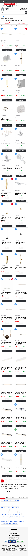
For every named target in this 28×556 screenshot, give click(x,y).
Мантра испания (13, 512)
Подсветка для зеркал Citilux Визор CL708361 (20, 418)
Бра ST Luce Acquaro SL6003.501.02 (6, 293)
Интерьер (12, 497)
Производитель (20, 497)
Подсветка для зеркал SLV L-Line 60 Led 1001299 (20, 368)
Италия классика (5, 509)
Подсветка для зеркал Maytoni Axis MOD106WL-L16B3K (21, 68)
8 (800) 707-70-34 (23, 9)
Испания (3, 507)
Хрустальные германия (15, 509)
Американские (4, 500)
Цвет (7, 497)
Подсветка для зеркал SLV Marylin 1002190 (6, 418)
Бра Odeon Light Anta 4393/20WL (20, 243)
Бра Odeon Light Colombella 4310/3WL (20, 142)
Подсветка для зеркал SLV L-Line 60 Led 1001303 (6, 368)
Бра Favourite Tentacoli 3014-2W (6, 343)
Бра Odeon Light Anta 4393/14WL (6, 243)
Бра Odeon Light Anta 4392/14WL (6, 218)
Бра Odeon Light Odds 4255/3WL (20, 168)
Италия (8, 507)
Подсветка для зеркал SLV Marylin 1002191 (6, 443)
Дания (23, 502)
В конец (24, 481)
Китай (24, 509)
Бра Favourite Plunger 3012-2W (20, 268)
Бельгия (17, 500)
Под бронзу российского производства (11, 518)
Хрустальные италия (19, 521)
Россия (22, 516)
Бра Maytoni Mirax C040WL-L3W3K (19, 92)
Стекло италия (4, 521)
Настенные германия (6, 514)
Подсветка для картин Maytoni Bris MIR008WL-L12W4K (21, 193)
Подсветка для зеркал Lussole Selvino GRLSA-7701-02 (20, 469)
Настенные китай (5, 516)
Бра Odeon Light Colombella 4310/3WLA (6, 168)
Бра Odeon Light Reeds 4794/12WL (6, 92)
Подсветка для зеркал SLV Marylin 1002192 (20, 443)
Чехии (11, 502)
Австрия (11, 500)
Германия (19, 505)
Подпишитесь (9, 4)
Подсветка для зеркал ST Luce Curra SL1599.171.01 (20, 43)
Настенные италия (16, 514)
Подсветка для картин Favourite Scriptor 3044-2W (7, 318)
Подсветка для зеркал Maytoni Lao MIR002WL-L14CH (7, 43)
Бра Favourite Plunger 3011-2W (6, 268)
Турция (11, 521)
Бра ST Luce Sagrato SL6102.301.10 (6, 193)
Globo (24, 505)
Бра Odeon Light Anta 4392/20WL (20, 218)
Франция (13, 505)
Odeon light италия (14, 516)
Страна (2, 497)
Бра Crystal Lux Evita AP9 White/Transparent (7, 142)
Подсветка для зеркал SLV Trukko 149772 (20, 393)
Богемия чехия (4, 502)
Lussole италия (4, 512)
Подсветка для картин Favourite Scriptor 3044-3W (21, 318)
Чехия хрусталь (17, 502)
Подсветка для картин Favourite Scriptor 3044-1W (21, 293)
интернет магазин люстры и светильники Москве (16, 546)
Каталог (5, 1)
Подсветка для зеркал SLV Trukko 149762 (6, 393)
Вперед (17, 481)
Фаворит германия (5, 505)
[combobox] (7, 25)
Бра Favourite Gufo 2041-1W (21, 117)
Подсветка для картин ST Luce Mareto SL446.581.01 (20, 343)
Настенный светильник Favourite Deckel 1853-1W (7, 68)
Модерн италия (21, 512)
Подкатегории (21, 23)
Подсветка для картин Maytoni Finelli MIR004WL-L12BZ (6, 118)
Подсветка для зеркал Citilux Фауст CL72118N (6, 468)
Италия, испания (15, 507)
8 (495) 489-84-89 (23, 8)
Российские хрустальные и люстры (9, 523)
